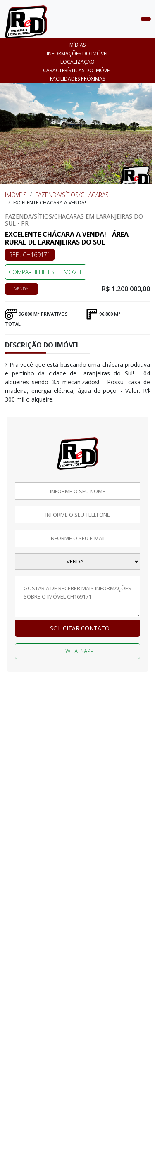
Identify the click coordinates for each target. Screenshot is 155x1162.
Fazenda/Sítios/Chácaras (72, 195)
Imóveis (16, 195)
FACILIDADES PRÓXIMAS (77, 78)
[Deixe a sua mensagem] (77, 596)
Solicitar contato (80, 628)
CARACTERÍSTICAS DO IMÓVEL (77, 70)
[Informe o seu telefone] (77, 514)
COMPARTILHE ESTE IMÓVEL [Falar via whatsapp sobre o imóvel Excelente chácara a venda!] (46, 272)
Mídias (77, 44)
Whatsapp (79, 651)
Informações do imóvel (78, 53)
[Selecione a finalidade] (77, 561)
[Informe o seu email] (77, 538)
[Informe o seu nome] (77, 491)
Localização (77, 61)
